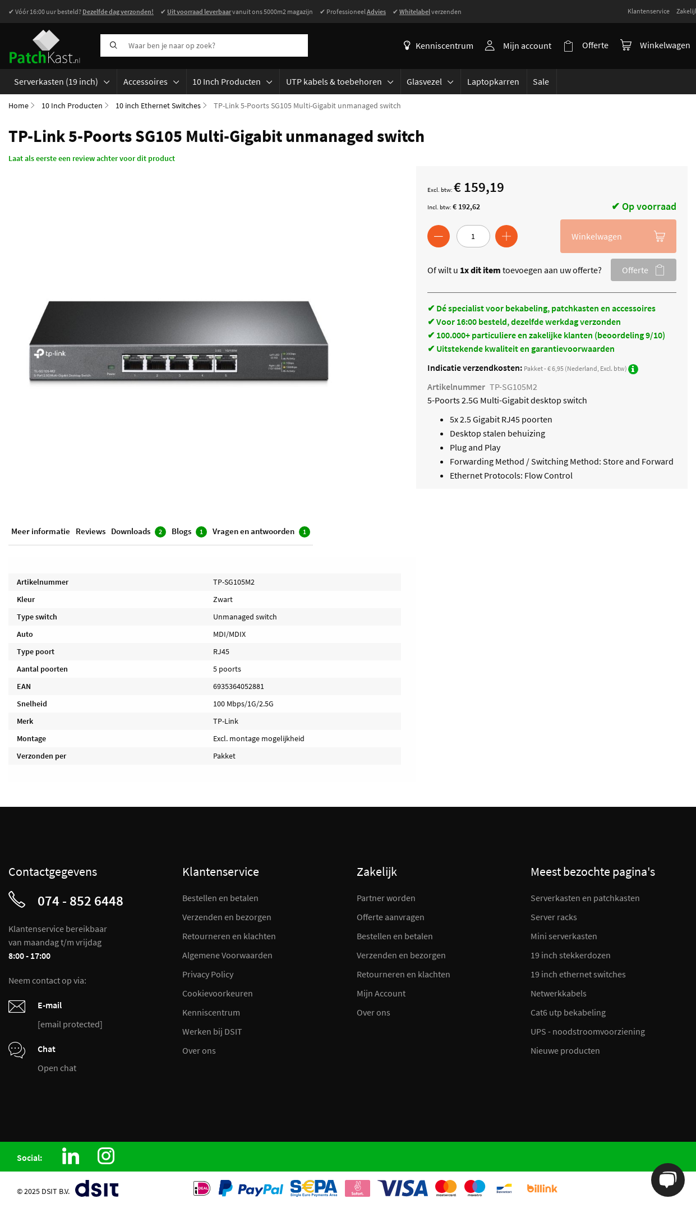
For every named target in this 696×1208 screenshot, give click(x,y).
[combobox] (204, 45)
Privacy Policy (207, 974)
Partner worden (386, 898)
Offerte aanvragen (391, 917)
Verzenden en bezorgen (226, 917)
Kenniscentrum (439, 45)
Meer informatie (40, 531)
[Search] (111, 45)
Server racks (554, 917)
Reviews (90, 531)
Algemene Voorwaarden (227, 955)
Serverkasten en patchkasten (585, 898)
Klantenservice (649, 11)
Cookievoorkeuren (217, 993)
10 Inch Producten (72, 105)
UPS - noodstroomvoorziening (588, 1031)
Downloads (138, 532)
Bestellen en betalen (220, 898)
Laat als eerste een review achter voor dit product (91, 158)
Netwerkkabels (559, 993)
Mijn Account (381, 993)
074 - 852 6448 (80, 901)
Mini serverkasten (564, 936)
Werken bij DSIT (212, 1031)
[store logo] (50, 45)
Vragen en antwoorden (261, 532)
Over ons (199, 1051)
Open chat (57, 1068)
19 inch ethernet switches (578, 974)
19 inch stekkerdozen (571, 955)
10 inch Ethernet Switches (158, 105)
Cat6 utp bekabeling (568, 1012)
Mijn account (528, 45)
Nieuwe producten (565, 1051)
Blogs (189, 532)
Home (18, 105)
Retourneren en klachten (229, 936)
